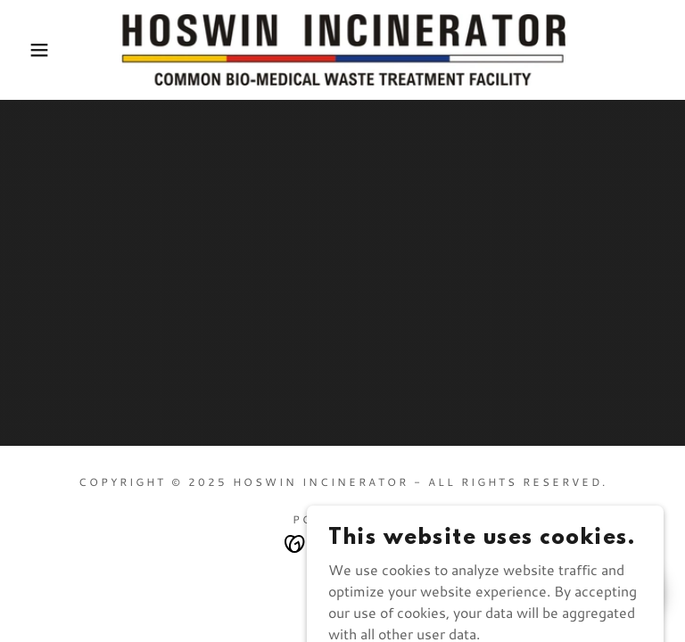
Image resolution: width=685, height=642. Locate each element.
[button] (34, 50)
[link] (342, 50)
